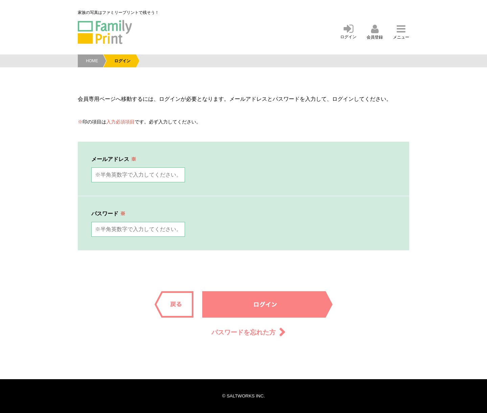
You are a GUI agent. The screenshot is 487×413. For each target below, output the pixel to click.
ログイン (348, 32)
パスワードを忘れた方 (243, 332)
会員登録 (375, 32)
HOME (92, 61)
